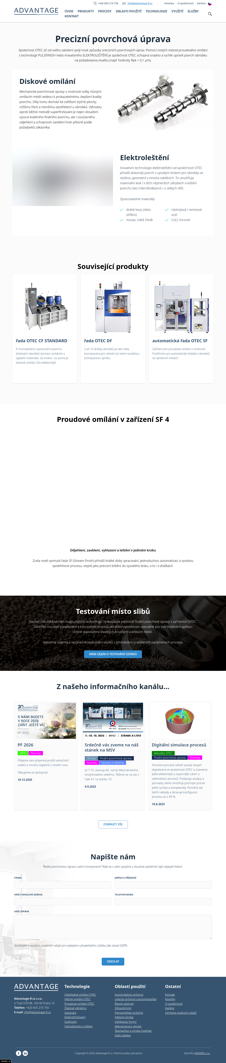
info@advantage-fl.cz (140, 3)
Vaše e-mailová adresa (28, 894)
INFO (23, 753)
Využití (177, 11)
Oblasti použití (128, 11)
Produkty (86, 11)
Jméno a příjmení (125, 877)
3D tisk (91, 758)
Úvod (69, 11)
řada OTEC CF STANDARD (41, 340)
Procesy (105, 11)
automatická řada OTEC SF (180, 340)
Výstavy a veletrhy (112, 763)
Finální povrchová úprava (116, 758)
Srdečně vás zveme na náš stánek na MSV (111, 747)
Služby (193, 11)
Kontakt (72, 16)
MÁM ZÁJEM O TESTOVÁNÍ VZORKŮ (113, 654)
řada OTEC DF (98, 340)
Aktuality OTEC (163, 753)
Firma (18, 877)
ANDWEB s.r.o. (202, 1053)
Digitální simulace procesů (179, 745)
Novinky (36, 753)
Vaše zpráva (21, 911)
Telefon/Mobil (124, 894)
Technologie (156, 11)
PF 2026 (25, 745)
